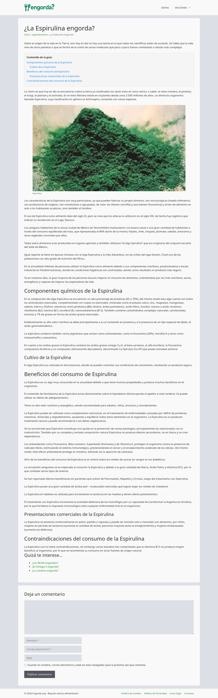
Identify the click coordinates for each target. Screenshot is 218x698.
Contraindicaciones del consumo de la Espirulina (54, 80)
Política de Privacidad (155, 693)
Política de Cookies (131, 693)
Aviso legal (175, 693)
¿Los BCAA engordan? (45, 563)
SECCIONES (184, 7)
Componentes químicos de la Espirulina (49, 62)
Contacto (189, 693)
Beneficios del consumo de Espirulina (48, 71)
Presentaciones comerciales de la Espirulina (54, 76)
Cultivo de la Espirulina (43, 67)
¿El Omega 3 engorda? (45, 566)
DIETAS (165, 7)
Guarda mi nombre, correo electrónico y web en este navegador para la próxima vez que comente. (87, 665)
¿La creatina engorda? (45, 570)
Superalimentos (40, 34)
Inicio (27, 34)
